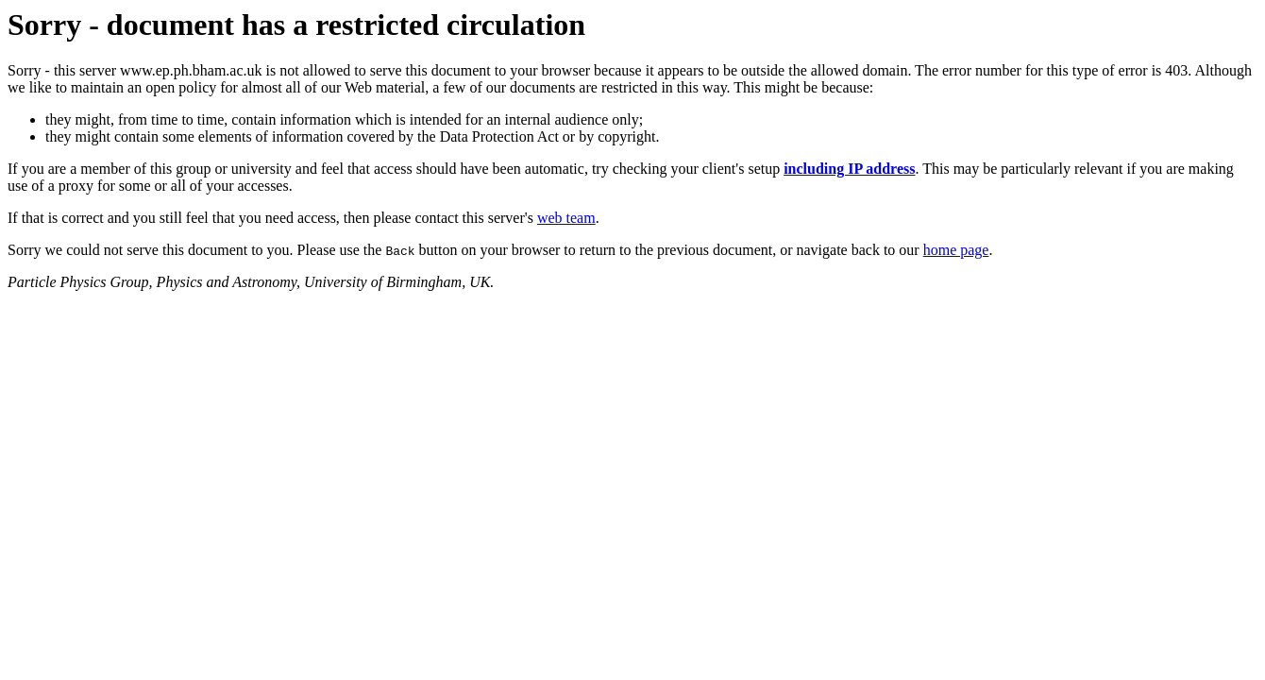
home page (956, 250)
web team (566, 218)
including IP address (849, 169)
